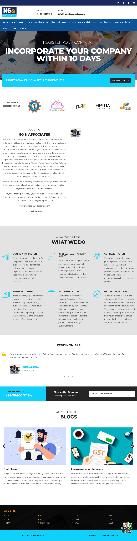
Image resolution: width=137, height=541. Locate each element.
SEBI (111, 523)
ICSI (7, 519)
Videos (14, 28)
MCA (77, 523)
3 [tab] (72, 377)
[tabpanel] (68, 55)
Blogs (6, 28)
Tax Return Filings (121, 22)
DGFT (77, 515)
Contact (24, 28)
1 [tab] (64, 377)
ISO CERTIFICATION (68, 291)
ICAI (7, 515)
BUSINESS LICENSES (23, 291)
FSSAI (77, 519)
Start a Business (19, 22)
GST (42, 519)
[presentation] (4, 446)
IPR (41, 515)
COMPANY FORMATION (25, 254)
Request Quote (120, 80)
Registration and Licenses (84, 22)
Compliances (105, 22)
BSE (110, 519)
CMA (8, 523)
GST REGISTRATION (114, 254)
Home (6, 22)
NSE (110, 515)
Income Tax (45, 523)
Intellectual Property (38, 22)
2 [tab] (68, 377)
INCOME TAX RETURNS (115, 291)
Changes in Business (60, 22)
